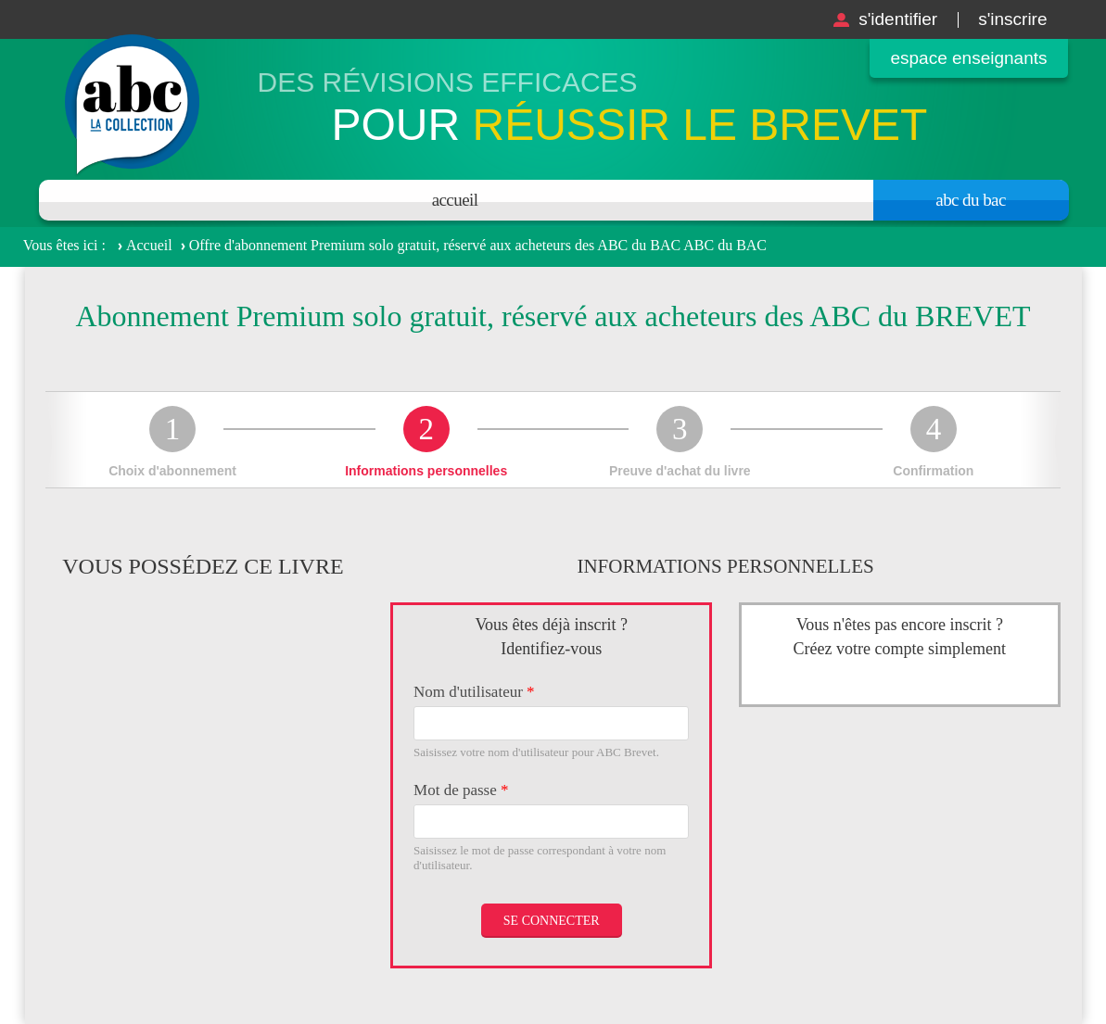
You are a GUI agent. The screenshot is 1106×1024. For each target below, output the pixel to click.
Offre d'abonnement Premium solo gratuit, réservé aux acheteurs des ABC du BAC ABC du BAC (478, 245)
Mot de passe (460, 790)
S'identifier (897, 19)
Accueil (455, 199)
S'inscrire (1012, 19)
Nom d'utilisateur (474, 692)
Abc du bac (970, 199)
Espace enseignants (968, 58)
